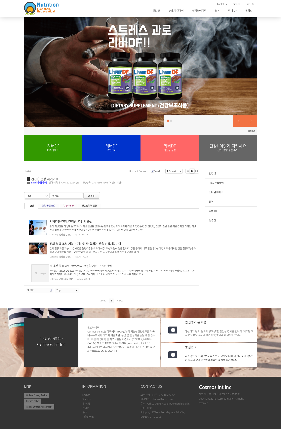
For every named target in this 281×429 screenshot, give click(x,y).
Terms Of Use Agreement (39, 407)
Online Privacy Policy (36, 395)
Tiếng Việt (88, 416)
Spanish (86, 399)
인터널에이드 (199, 10)
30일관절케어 (176, 10)
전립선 (249, 10)
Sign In (236, 4)
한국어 (86, 408)
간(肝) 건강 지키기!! (44, 179)
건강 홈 (156, 10)
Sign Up (250, 4)
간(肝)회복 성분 (89, 206)
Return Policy (32, 401)
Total (31, 206)
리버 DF (232, 10)
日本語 (86, 403)
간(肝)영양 (68, 206)
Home (251, 131)
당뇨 (217, 10)
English (222, 4)
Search (156, 171)
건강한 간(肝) (48, 206)
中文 (84, 412)
